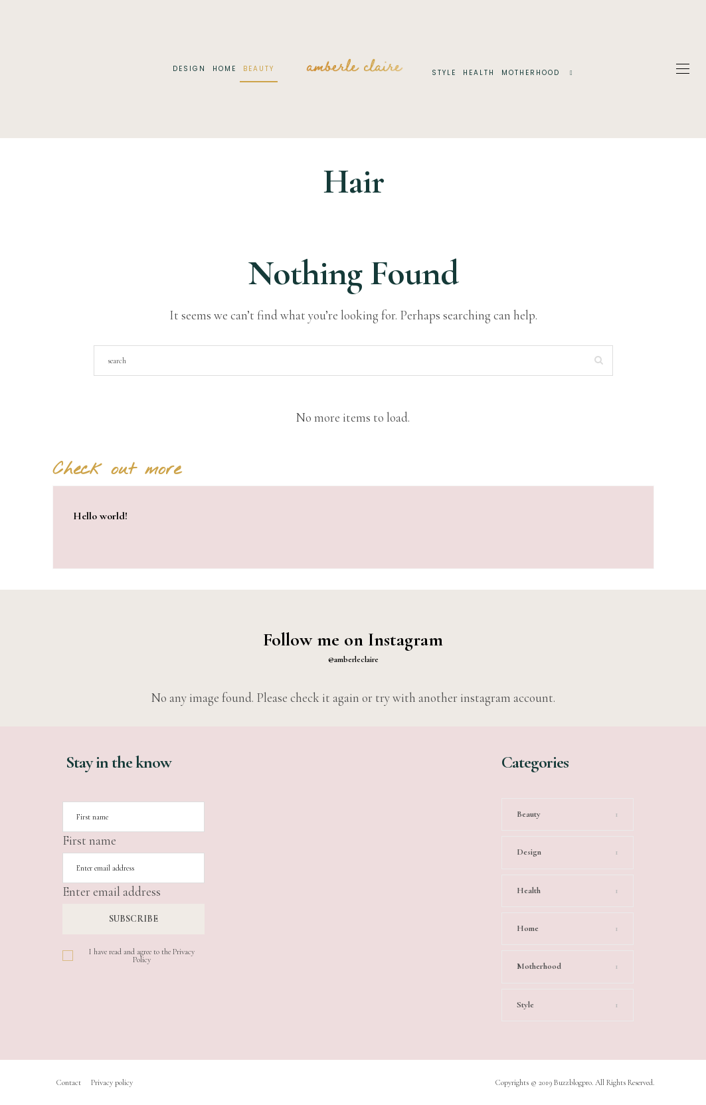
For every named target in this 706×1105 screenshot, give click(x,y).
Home (224, 69)
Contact (68, 1082)
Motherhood (530, 73)
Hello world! (100, 516)
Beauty (258, 69)
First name (89, 840)
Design (189, 69)
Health (479, 73)
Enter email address (111, 891)
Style (444, 73)
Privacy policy (112, 1082)
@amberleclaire (353, 659)
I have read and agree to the (142, 956)
